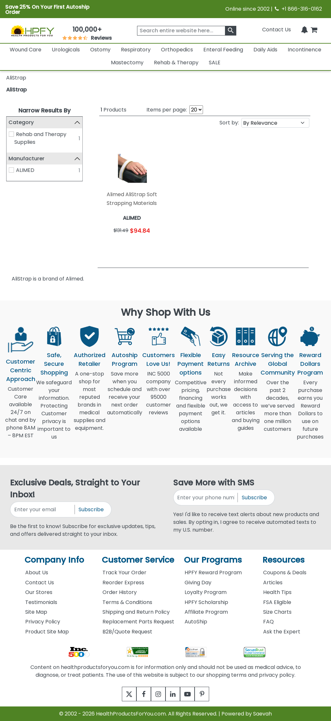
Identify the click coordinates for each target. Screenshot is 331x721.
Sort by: (229, 122)
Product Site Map (47, 631)
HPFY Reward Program (213, 572)
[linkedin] (174, 694)
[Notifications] (304, 29)
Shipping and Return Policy (136, 612)
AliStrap (16, 89)
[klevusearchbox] (230, 31)
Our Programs (213, 560)
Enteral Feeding (223, 49)
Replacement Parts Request (138, 621)
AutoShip (196, 621)
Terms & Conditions (127, 602)
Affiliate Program (206, 612)
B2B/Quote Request (127, 631)
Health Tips (277, 592)
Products (113, 109)
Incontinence (304, 49)
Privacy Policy (42, 621)
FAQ (268, 621)
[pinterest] (210, 694)
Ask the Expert (281, 631)
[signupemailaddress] (42, 509)
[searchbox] (186, 31)
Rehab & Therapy (176, 62)
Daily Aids (265, 49)
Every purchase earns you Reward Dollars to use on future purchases (310, 413)
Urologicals (66, 49)
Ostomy (100, 49)
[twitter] (121, 694)
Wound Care (25, 49)
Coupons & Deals (284, 572)
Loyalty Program (206, 592)
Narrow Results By (44, 110)
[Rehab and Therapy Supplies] (11, 134)
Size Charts (277, 612)
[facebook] (139, 694)
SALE (214, 62)
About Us (36, 572)
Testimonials (41, 602)
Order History (119, 592)
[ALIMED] (11, 170)
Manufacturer (27, 158)
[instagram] (156, 694)
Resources (283, 560)
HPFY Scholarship (206, 602)
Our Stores (38, 592)
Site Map (36, 612)
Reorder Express (123, 582)
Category (21, 122)
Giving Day (198, 582)
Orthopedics (177, 49)
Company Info (54, 560)
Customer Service (138, 560)
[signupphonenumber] (206, 497)
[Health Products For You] (32, 30)
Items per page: (166, 109)
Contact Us (276, 29)
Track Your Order (124, 572)
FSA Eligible (277, 602)
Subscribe (91, 509)
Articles (273, 582)
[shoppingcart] (314, 29)
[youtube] (192, 694)
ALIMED (25, 170)
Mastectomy (127, 62)
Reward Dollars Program (310, 363)
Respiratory (136, 49)
